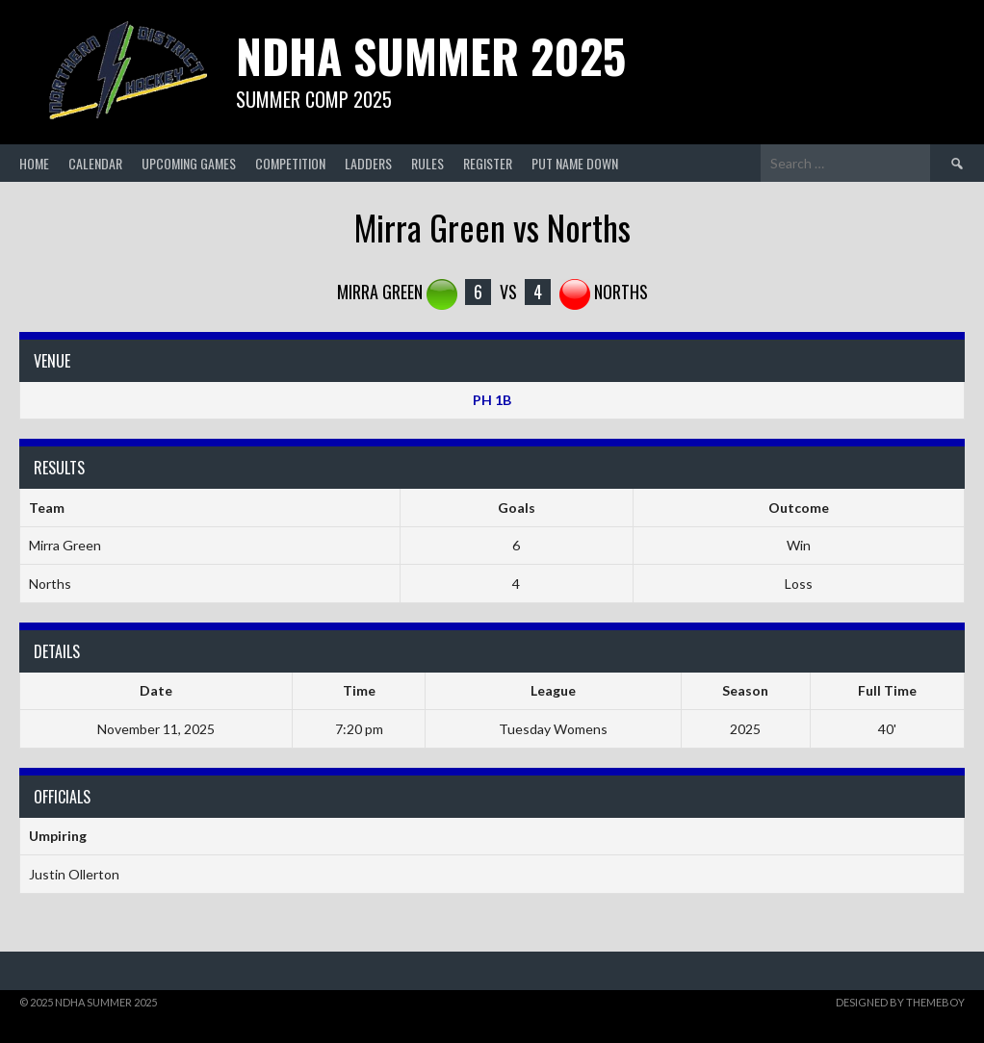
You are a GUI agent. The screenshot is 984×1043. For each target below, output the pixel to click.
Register (487, 163)
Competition (290, 163)
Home (34, 163)
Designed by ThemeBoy (900, 1002)
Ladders (368, 163)
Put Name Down (574, 163)
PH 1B (492, 400)
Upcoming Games (189, 163)
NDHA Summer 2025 (431, 55)
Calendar (95, 163)
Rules (427, 163)
